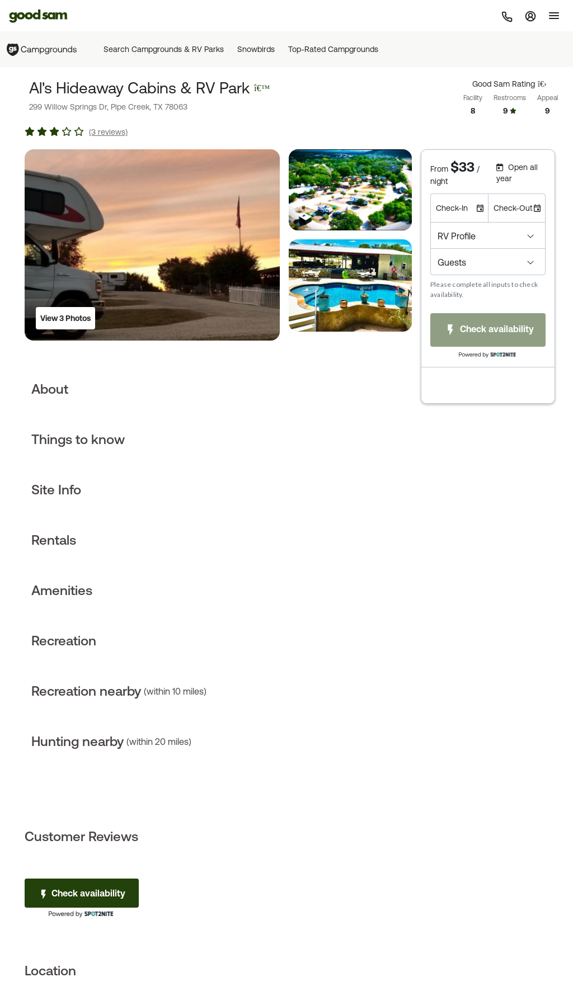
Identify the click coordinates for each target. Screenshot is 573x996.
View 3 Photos (65, 318)
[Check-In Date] (459, 208)
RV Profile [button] (457, 236)
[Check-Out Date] (517, 208)
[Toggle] (554, 15)
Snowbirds (256, 49)
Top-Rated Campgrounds (333, 49)
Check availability (81, 894)
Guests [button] (452, 262)
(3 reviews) (108, 132)
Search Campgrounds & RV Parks (164, 49)
